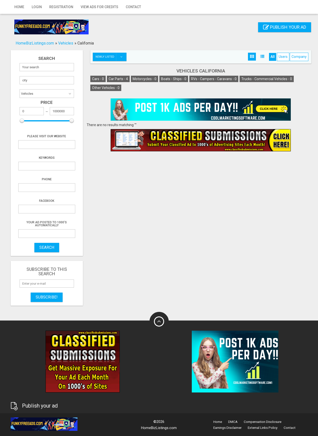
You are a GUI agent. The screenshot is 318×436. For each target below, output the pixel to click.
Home (19, 7)
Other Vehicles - (106, 88)
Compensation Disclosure (262, 422)
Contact (133, 7)
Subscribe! (47, 297)
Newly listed (111, 57)
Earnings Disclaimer (227, 428)
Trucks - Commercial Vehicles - (266, 79)
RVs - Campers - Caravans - (214, 79)
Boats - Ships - (173, 79)
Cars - (98, 79)
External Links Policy (262, 428)
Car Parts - (118, 79)
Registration (61, 7)
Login (37, 7)
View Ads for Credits (99, 7)
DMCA (233, 422)
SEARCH (46, 247)
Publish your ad (284, 27)
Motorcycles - (144, 79)
